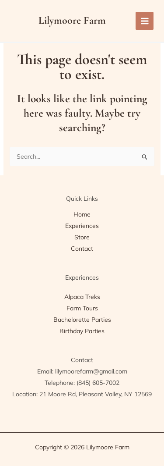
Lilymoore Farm (72, 20)
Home (82, 214)
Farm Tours (82, 308)
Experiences (82, 226)
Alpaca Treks (82, 297)
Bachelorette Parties (82, 320)
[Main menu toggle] (145, 21)
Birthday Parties (82, 331)
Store (82, 237)
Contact (82, 249)
